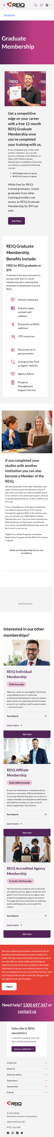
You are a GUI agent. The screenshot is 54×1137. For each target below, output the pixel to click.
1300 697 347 (35, 1004)
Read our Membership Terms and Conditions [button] (26, 551)
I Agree (9, 986)
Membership (9, 15)
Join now (26, 734)
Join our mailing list (23, 1049)
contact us (27, 1011)
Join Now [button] (16, 220)
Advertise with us (25, 603)
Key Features (27, 716)
